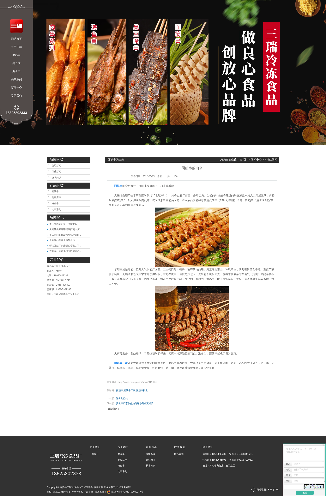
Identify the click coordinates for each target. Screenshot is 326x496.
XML (276, 489)
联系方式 (179, 454)
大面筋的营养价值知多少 (62, 240)
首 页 (243, 159)
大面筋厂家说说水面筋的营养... (65, 251)
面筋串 (16, 55)
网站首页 (16, 38)
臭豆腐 (16, 63)
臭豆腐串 (56, 197)
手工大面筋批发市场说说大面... (65, 234)
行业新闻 (56, 171)
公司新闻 (56, 165)
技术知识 (56, 177)
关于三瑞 (16, 46)
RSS (270, 489)
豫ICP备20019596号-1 (58, 491)
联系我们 (16, 95)
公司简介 (94, 454)
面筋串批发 (142, 390)
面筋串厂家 (129, 390)
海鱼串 (16, 71)
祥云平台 (88, 491)
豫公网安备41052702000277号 (125, 491)
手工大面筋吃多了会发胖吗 (63, 224)
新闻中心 (16, 87)
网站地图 (261, 489)
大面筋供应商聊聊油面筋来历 (64, 229)
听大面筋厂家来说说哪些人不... (65, 245)
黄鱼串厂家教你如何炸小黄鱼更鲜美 (134, 403)
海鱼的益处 (122, 398)
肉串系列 (16, 79)
